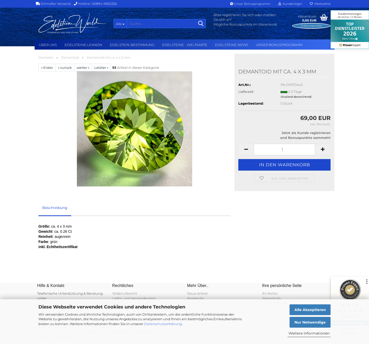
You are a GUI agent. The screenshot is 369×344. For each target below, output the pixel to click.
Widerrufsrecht (124, 293)
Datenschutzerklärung (163, 324)
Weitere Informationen (309, 333)
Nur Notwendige (310, 322)
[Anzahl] (284, 149)
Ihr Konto (270, 293)
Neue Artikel (197, 293)
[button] (246, 149)
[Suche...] (120, 23)
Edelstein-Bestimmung (132, 45)
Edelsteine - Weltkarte (184, 45)
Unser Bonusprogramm (250, 4)
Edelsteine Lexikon (83, 45)
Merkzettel (320, 4)
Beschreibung (54, 207)
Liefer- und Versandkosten (134, 298)
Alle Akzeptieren (310, 309)
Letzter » (101, 67)
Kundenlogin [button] (290, 4)
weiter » (83, 67)
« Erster (47, 67)
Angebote (195, 298)
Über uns (48, 45)
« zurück (65, 67)
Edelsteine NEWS (231, 45)
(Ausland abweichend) (296, 96)
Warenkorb (271, 298)
